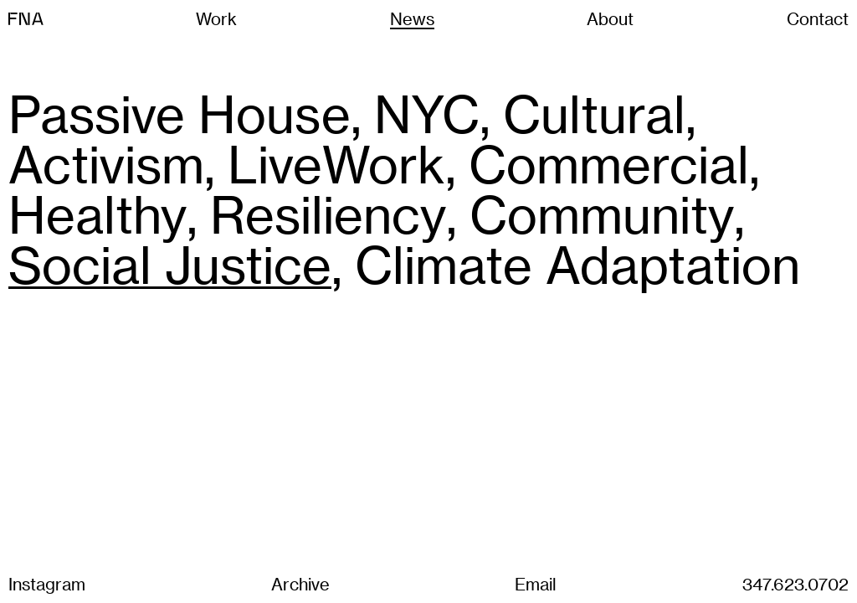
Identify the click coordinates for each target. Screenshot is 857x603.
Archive (300, 584)
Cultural (594, 113)
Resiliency (328, 213)
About (610, 18)
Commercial (609, 163)
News (412, 18)
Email (536, 584)
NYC (427, 113)
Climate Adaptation (577, 263)
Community (602, 213)
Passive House (179, 113)
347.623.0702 (795, 584)
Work (216, 18)
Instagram (46, 584)
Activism (106, 163)
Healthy (97, 213)
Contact (818, 18)
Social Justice (169, 263)
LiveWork (336, 163)
